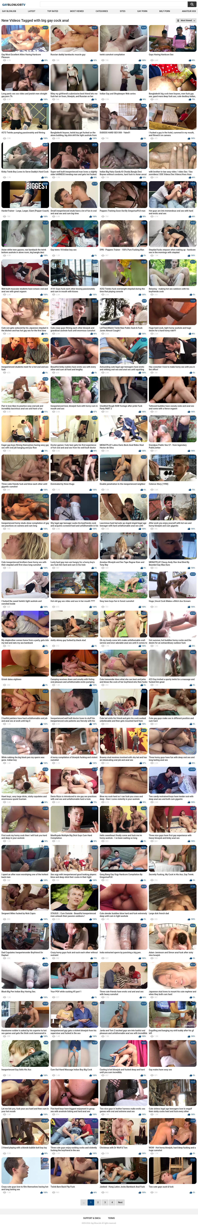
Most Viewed (77, 11)
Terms (111, 1218)
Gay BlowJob (9, 11)
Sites (122, 11)
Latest (31, 11)
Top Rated (52, 11)
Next (120, 1202)
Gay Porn (142, 11)
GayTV (13, 5)
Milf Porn (164, 11)
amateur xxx (189, 11)
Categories (102, 11)
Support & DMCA (92, 1218)
